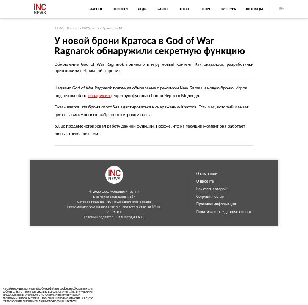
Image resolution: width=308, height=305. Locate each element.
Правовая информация (216, 204)
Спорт (206, 9)
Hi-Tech (184, 9)
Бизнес (162, 9)
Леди (142, 9)
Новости (120, 9)
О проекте (205, 181)
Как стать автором (212, 188)
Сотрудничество (210, 196)
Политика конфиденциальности (223, 211)
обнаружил (99, 95)
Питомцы (254, 9)
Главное (95, 9)
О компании (206, 173)
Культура (228, 9)
